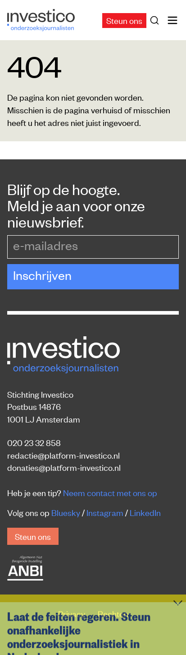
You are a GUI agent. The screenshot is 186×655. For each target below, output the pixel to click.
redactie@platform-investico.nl (63, 454)
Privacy (72, 613)
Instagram (104, 512)
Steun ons (124, 20)
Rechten (113, 613)
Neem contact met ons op (110, 492)
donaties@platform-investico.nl (64, 467)
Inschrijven (42, 275)
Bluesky (65, 512)
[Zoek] (156, 20)
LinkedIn (145, 512)
